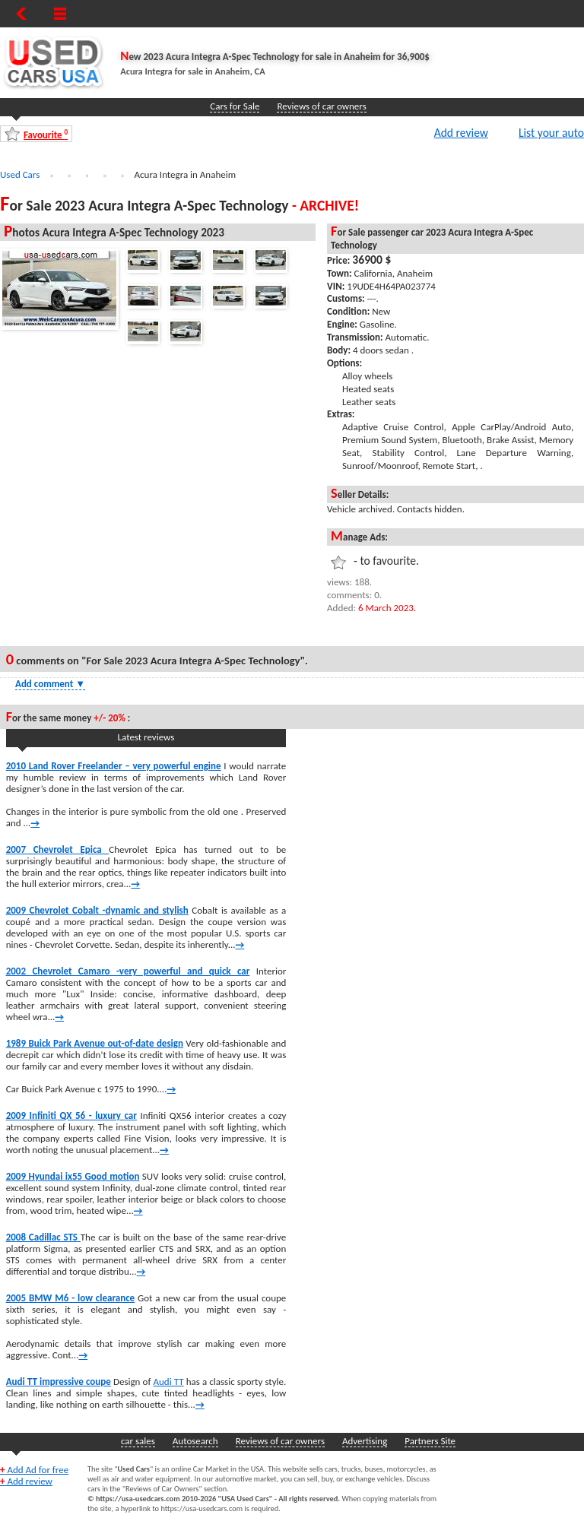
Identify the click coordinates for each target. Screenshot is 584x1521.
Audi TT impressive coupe (58, 1381)
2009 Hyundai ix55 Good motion (73, 1176)
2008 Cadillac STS (43, 1237)
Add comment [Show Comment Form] (50, 683)
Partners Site (430, 1441)
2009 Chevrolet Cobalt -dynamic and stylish (97, 910)
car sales (138, 1441)
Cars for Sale (234, 106)
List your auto (551, 132)
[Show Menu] (60, 14)
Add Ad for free (34, 1469)
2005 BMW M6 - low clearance (70, 1298)
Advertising (364, 1441)
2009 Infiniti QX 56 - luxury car (71, 1115)
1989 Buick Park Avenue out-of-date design (94, 1043)
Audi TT (168, 1381)
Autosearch (195, 1441)
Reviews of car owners (321, 106)
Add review (461, 132)
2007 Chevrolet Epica (58, 849)
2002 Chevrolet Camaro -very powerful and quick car (128, 971)
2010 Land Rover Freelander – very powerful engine (113, 766)
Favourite (46, 134)
